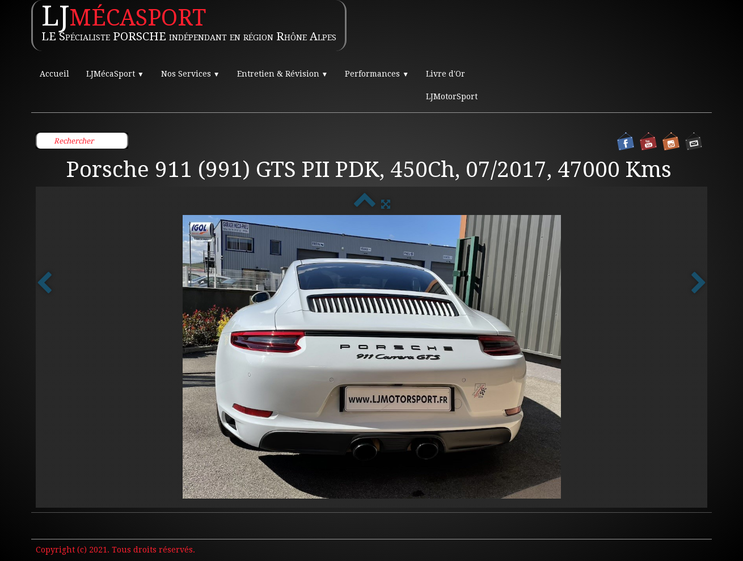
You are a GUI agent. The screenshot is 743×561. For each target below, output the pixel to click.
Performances (377, 73)
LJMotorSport (452, 96)
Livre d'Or (445, 73)
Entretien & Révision (282, 73)
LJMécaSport (115, 73)
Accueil (54, 73)
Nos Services (190, 73)
